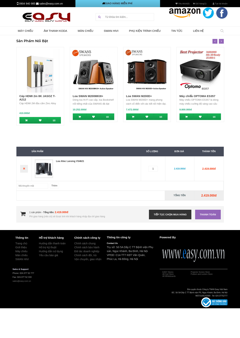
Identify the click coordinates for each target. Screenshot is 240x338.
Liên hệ (198, 30)
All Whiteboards (169, 276)
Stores (170, 272)
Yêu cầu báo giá (48, 255)
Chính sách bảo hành (86, 247)
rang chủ (22, 243)
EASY (165, 272)
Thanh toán (208, 214)
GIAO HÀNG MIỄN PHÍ (118, 3)
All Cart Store (168, 274)
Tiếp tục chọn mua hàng (170, 214)
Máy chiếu (25, 30)
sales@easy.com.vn (51, 3)
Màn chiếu (85, 30)
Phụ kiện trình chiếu (145, 30)
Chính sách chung (85, 243)
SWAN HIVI (111, 30)
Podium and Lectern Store (202, 274)
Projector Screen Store (200, 272)
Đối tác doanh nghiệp (86, 251)
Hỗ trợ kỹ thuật (48, 247)
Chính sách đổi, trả (85, 255)
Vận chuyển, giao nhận (87, 259)
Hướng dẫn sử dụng (51, 251)
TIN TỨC (176, 30)
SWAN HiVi (22, 259)
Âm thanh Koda (55, 30)
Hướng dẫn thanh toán (52, 243)
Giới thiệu (21, 247)
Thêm (54, 185)
